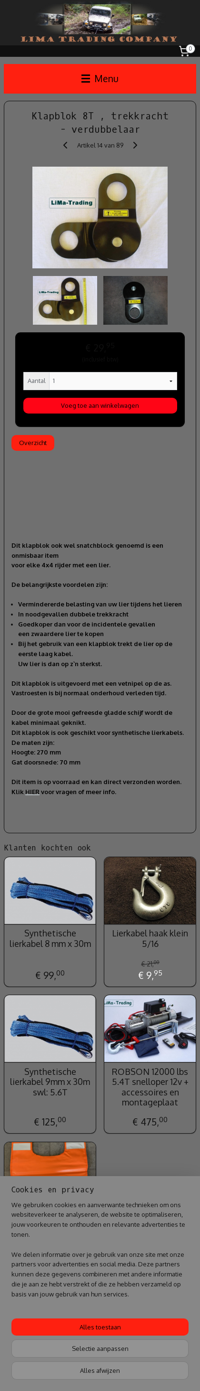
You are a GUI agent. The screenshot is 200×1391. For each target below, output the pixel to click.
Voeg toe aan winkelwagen (100, 406)
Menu (100, 79)
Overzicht (33, 442)
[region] (100, 1253)
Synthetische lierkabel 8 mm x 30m (50, 939)
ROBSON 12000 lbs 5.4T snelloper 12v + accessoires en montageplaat (150, 1087)
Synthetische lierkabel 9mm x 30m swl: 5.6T (50, 1082)
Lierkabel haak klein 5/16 (150, 939)
